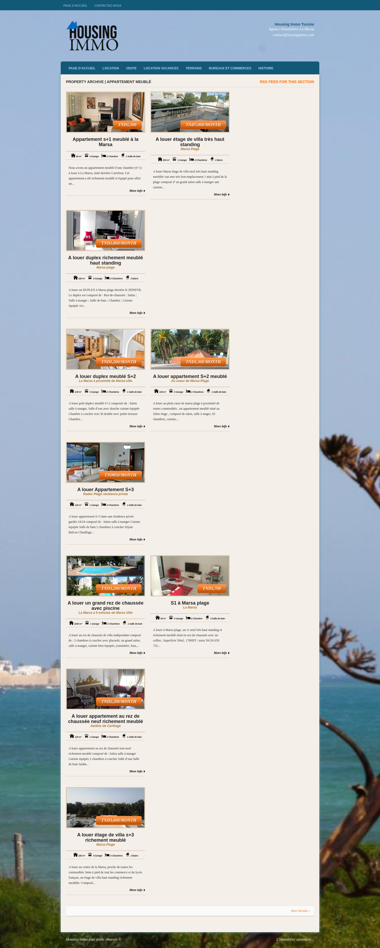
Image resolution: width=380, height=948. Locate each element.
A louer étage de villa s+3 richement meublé (105, 837)
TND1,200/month (118, 362)
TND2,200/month (118, 701)
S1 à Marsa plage (190, 603)
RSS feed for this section (287, 82)
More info (135, 191)
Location (111, 68)
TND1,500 (127, 124)
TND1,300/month (203, 362)
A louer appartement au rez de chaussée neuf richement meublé (105, 719)
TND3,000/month (118, 820)
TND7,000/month (203, 124)
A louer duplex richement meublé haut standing (105, 260)
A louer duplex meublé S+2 (105, 376)
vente (131, 68)
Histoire (265, 68)
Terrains (194, 68)
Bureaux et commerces (230, 68)
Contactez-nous (107, 5)
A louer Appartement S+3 (105, 489)
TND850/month (120, 475)
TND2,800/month (118, 243)
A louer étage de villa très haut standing (190, 142)
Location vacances (161, 68)
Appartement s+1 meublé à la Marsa (106, 142)
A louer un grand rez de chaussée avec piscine (105, 605)
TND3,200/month (118, 588)
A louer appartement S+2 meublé (190, 376)
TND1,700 (212, 588)
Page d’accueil (75, 5)
